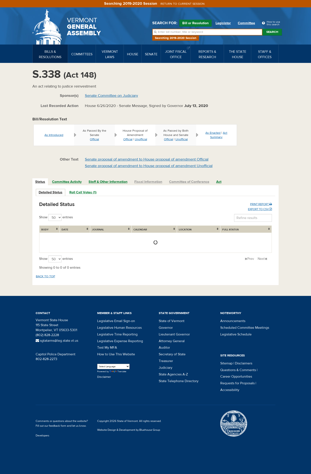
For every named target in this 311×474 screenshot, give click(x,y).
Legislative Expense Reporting (120, 341)
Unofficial (141, 139)
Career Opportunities (236, 376)
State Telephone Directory (178, 381)
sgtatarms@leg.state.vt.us (57, 340)
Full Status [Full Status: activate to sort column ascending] (230, 229)
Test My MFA (107, 347)
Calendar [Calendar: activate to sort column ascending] (140, 229)
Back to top (45, 276)
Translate (117, 371)
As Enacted (213, 133)
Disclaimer (104, 377)
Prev (250, 259)
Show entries (56, 217)
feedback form (57, 426)
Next (261, 259)
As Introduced (53, 135)
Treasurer (166, 361)
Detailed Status (50, 192)
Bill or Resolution (195, 24)
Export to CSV (260, 209)
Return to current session (182, 4)
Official (94, 139)
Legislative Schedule (236, 334)
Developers (42, 435)
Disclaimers (243, 363)
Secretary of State (172, 354)
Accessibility (229, 390)
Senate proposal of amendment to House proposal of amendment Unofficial (149, 165)
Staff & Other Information (108, 182)
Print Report (261, 204)
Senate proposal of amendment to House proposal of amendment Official (146, 159)
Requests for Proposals (237, 383)
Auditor (164, 347)
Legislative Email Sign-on (116, 321)
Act (218, 182)
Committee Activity (67, 182)
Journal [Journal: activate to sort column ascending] (98, 229)
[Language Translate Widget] (113, 366)
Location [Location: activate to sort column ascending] (185, 229)
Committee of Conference (189, 182)
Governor (166, 328)
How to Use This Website (116, 354)
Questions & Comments (238, 370)
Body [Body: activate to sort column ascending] (45, 229)
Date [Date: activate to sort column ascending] (65, 229)
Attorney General (172, 341)
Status (40, 182)
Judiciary (165, 367)
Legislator (223, 23)
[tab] (40, 181)
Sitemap (226, 363)
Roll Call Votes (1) (83, 192)
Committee (246, 23)
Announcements (232, 321)
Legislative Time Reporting (117, 334)
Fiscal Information (148, 182)
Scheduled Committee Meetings (244, 328)
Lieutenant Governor (174, 334)
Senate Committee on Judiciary (111, 95)
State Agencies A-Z (173, 374)
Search (272, 32)
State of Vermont (171, 321)
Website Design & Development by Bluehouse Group (128, 430)
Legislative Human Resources (119, 328)
